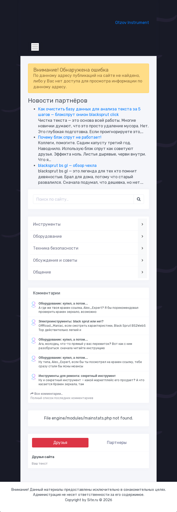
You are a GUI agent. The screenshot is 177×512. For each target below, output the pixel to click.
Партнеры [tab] (117, 442)
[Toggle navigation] (35, 47)
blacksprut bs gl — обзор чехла (67, 165)
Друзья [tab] (60, 442)
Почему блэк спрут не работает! (69, 137)
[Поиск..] (83, 199)
